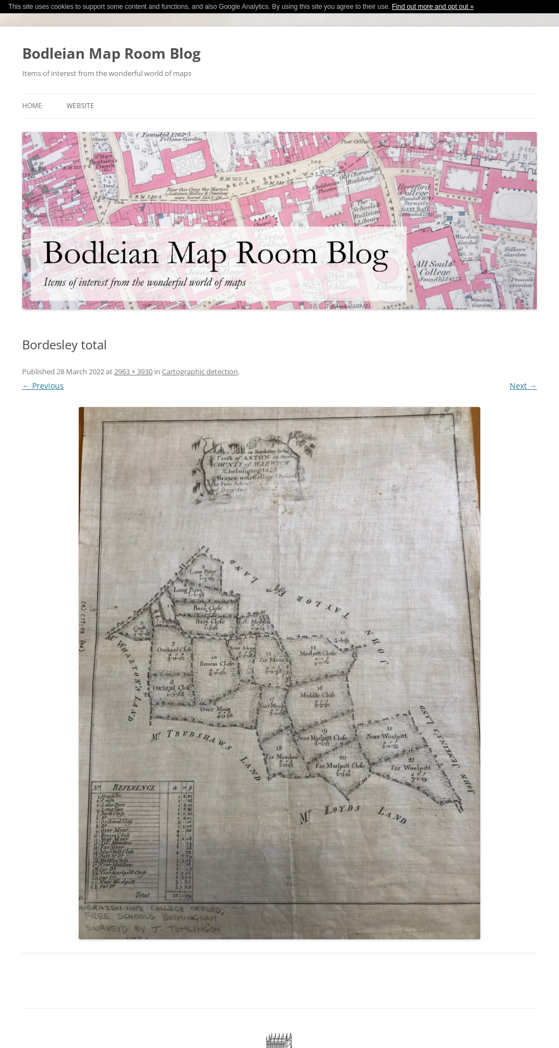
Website (80, 105)
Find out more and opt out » (433, 7)
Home (32, 105)
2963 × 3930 (133, 372)
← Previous (43, 385)
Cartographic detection (200, 372)
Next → (523, 385)
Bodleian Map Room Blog (111, 53)
